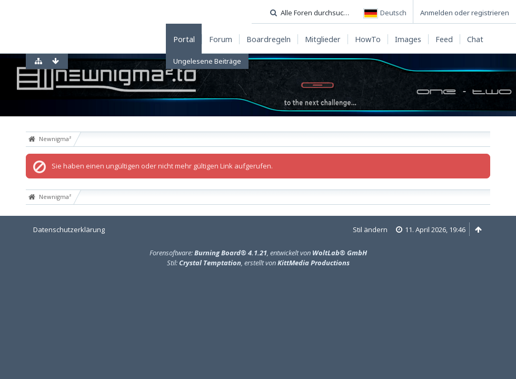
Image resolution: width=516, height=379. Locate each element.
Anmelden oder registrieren (464, 12)
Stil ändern (370, 229)
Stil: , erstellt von (258, 262)
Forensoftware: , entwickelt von (258, 252)
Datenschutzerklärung (69, 229)
